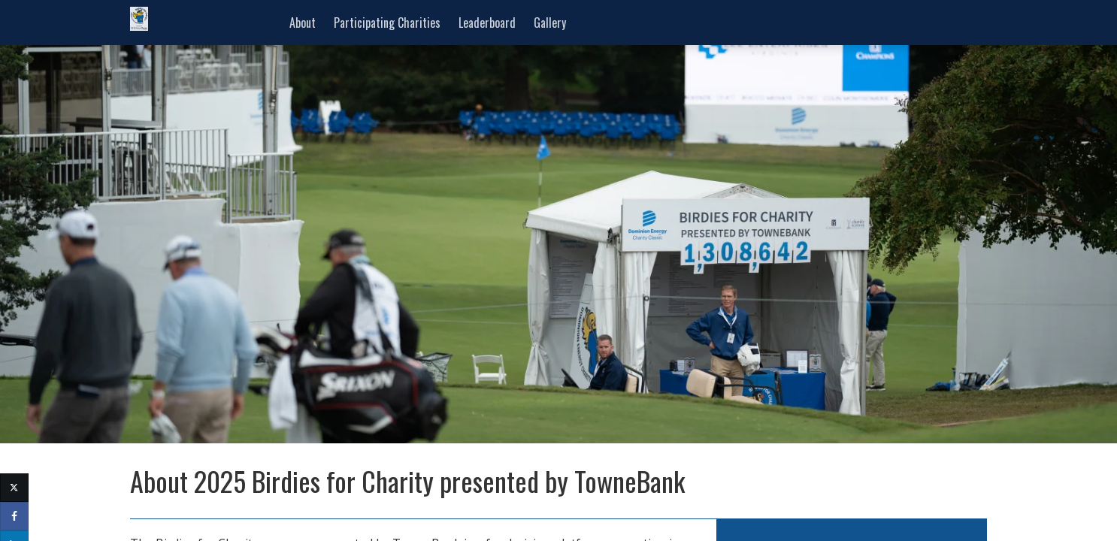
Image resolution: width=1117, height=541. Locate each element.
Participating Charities (387, 23)
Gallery (550, 23)
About (302, 23)
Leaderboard (487, 23)
